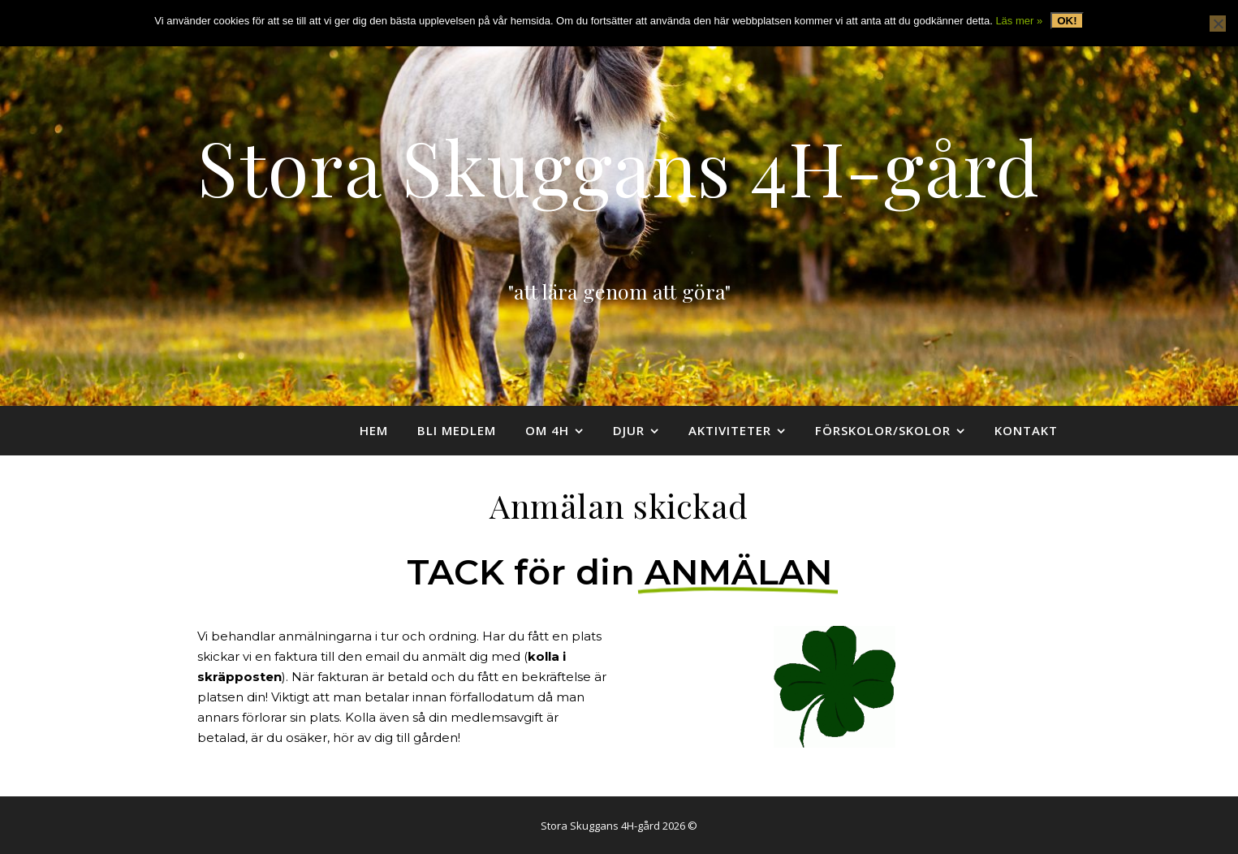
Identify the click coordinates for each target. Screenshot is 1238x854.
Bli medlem (456, 430)
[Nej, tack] (1218, 23)
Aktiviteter (729, 430)
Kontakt (1026, 430)
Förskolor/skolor (883, 430)
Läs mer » (1018, 21)
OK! (1066, 21)
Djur (629, 430)
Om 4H (547, 430)
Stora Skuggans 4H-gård (618, 166)
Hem (374, 430)
